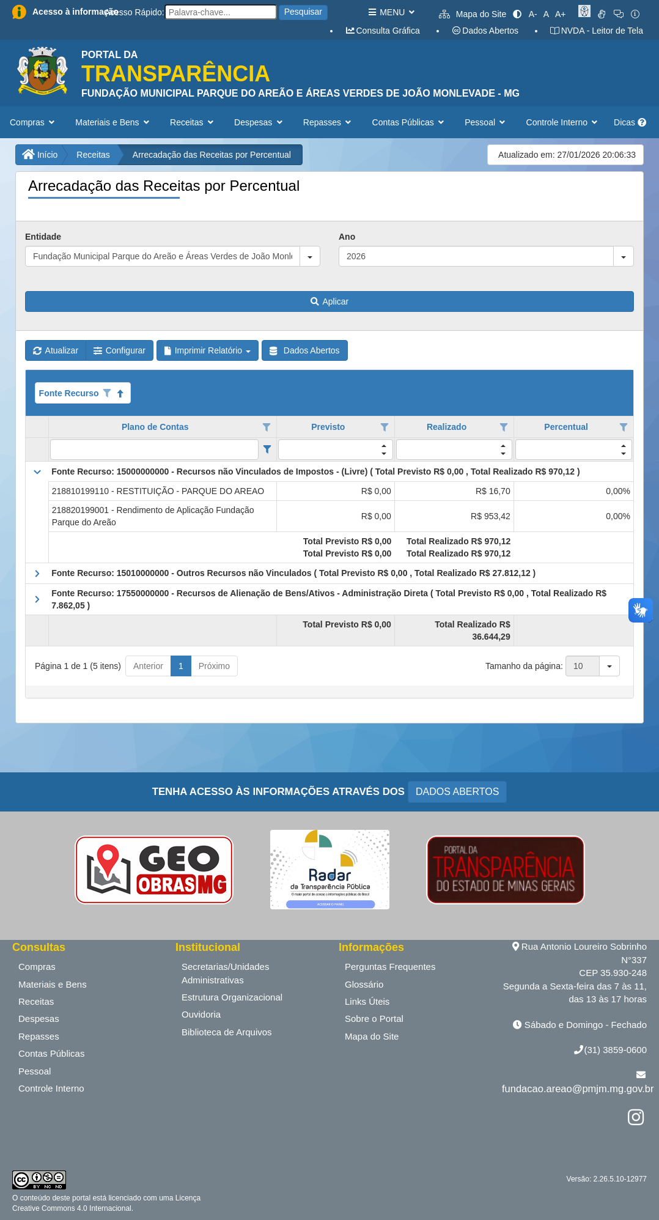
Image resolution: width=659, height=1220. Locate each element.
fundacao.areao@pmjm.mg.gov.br (577, 1088)
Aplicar (329, 301)
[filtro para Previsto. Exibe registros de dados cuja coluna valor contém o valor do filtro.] (335, 449)
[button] (310, 256)
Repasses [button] (328, 122)
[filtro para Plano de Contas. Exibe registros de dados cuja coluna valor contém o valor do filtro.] (154, 449)
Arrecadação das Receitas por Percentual (212, 155)
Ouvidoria (201, 1014)
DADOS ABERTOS (457, 791)
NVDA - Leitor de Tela (596, 30)
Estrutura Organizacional (232, 997)
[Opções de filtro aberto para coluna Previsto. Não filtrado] (384, 427)
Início (39, 155)
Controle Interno (51, 1088)
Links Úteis (367, 1001)
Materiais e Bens (52, 984)
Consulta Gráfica (382, 30)
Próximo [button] (214, 666)
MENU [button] (391, 12)
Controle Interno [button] (563, 122)
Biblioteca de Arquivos (227, 1032)
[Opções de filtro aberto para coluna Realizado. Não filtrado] (503, 427)
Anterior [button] (148, 666)
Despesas (38, 1018)
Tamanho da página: (524, 666)
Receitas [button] (193, 122)
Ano (347, 237)
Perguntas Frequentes (390, 966)
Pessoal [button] (486, 122)
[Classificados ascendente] (120, 393)
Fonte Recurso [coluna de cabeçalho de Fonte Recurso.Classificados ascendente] (69, 393)
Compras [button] (33, 122)
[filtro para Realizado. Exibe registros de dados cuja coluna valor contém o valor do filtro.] (454, 449)
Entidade (43, 237)
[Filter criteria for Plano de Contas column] (267, 449)
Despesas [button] (259, 122)
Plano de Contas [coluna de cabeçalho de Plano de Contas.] (155, 427)
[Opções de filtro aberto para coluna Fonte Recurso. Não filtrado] (107, 393)
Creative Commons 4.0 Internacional (71, 1208)
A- (533, 14)
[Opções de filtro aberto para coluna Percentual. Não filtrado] (623, 427)
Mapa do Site (472, 14)
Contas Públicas (51, 1053)
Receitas (92, 155)
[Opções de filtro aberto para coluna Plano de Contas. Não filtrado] (267, 427)
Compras (37, 966)
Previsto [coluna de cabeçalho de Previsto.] (328, 427)
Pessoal (34, 1071)
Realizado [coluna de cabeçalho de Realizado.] (446, 427)
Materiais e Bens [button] (113, 122)
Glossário (364, 984)
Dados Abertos (484, 30)
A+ (560, 14)
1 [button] (181, 666)
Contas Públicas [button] (409, 122)
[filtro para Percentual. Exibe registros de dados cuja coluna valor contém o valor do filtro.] (573, 449)
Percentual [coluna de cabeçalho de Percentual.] (566, 427)
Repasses (38, 1036)
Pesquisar (303, 12)
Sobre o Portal (374, 1018)
